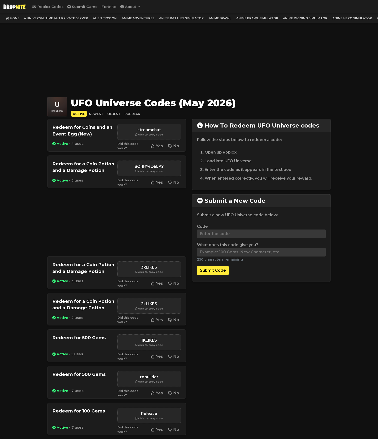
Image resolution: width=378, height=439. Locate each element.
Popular (132, 114)
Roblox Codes (47, 6)
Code (202, 226)
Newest (96, 114)
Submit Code (213, 270)
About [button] (128, 6)
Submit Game (82, 6)
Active (79, 114)
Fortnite (108, 6)
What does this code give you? (227, 245)
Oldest (114, 114)
